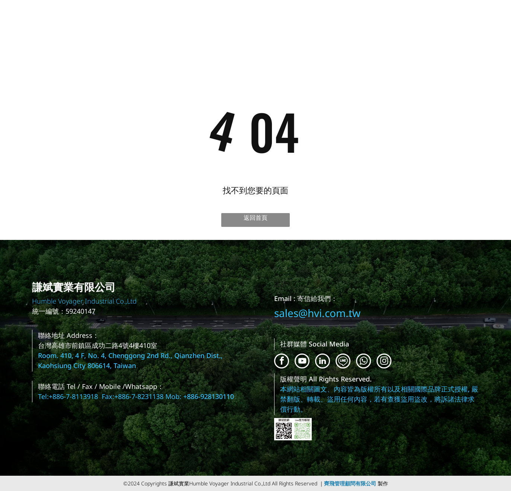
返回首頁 (255, 217)
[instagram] (384, 362)
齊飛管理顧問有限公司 (350, 483)
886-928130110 (210, 396)
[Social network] (343, 362)
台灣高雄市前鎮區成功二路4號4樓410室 (97, 345)
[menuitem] (250, 24)
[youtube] (302, 362)
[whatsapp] (363, 362)
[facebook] (281, 362)
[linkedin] (322, 362)
